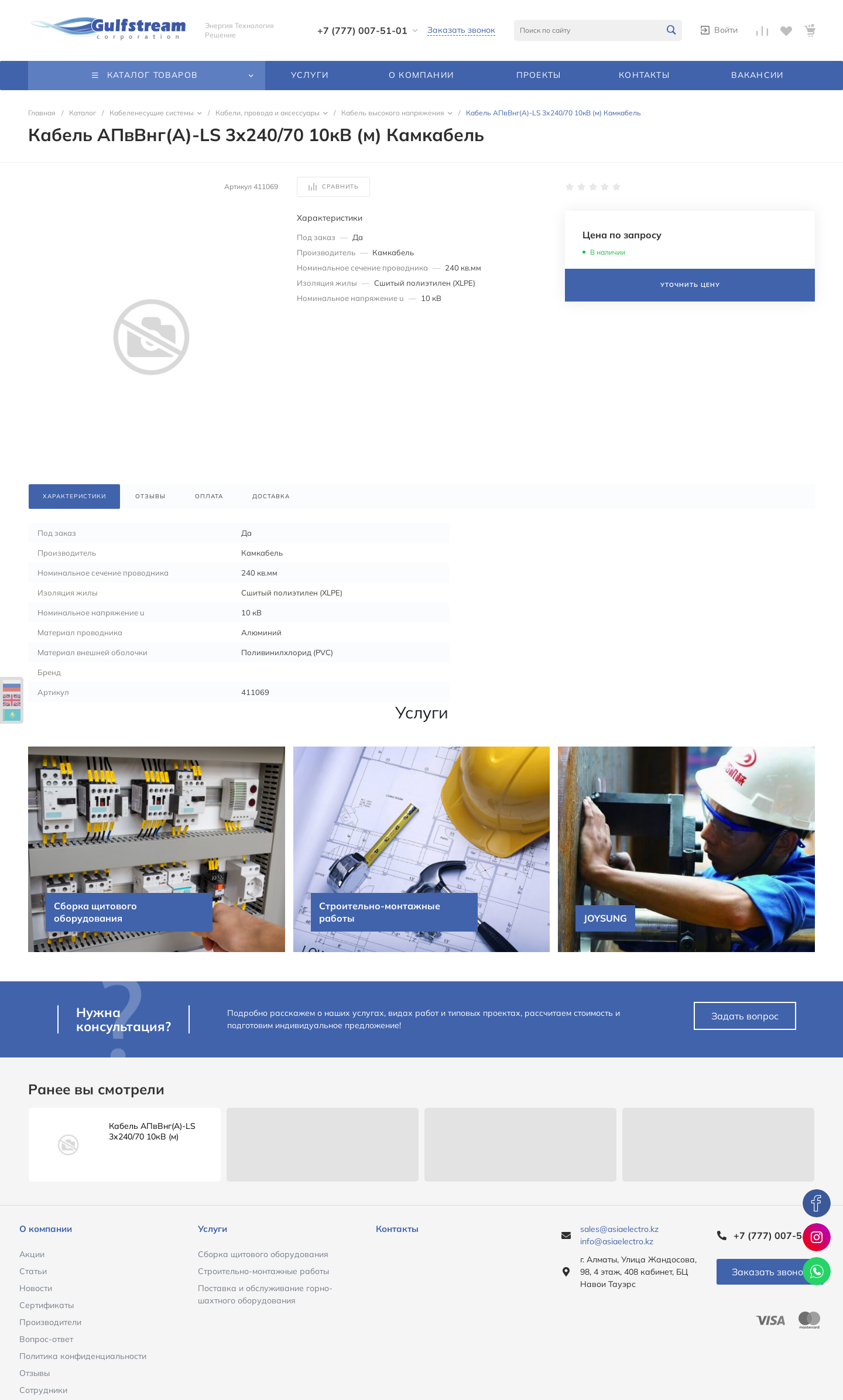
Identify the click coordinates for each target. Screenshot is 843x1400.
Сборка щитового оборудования (263, 1254)
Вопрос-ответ (46, 1339)
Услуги (212, 1228)
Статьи (33, 1271)
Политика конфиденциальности (82, 1356)
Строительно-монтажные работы (263, 1271)
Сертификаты (46, 1305)
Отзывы (34, 1373)
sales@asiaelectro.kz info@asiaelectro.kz (619, 1235)
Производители (50, 1322)
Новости (35, 1288)
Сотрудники (43, 1390)
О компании (45, 1228)
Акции (31, 1254)
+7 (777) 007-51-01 (362, 30)
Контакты (397, 1228)
